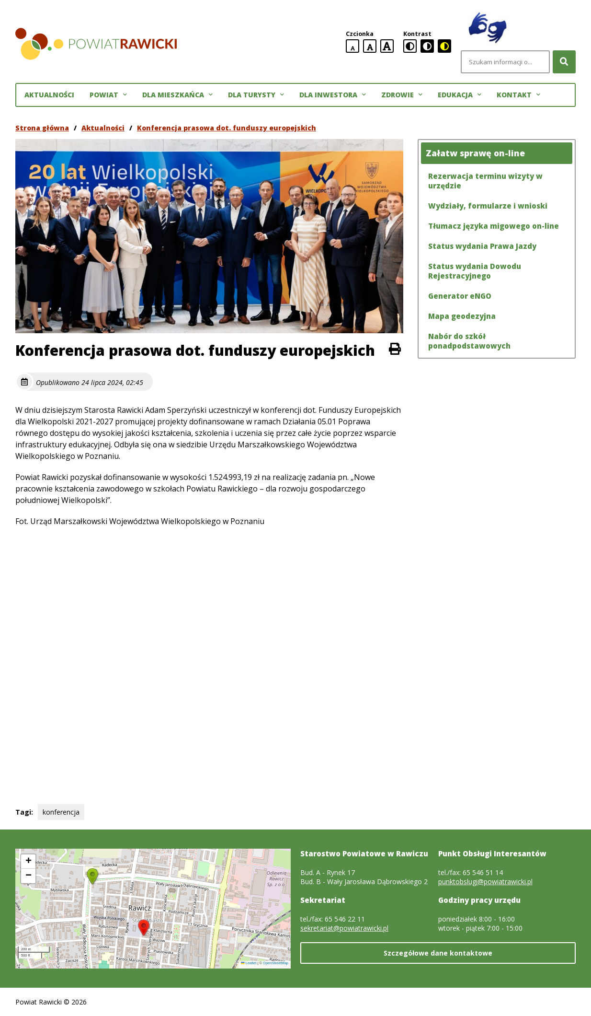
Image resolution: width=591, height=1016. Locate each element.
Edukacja (459, 95)
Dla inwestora (332, 95)
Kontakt (518, 95)
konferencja (61, 812)
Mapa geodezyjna (462, 316)
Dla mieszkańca (177, 95)
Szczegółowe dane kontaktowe (438, 953)
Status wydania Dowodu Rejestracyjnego (474, 270)
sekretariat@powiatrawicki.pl (344, 928)
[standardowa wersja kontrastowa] (410, 46)
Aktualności (49, 94)
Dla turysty (256, 95)
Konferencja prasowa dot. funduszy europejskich (226, 127)
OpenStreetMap (275, 963)
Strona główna (42, 127)
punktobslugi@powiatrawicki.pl (485, 881)
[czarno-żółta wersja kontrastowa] (444, 46)
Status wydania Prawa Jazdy (482, 246)
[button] (143, 927)
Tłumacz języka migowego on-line (493, 226)
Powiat (108, 95)
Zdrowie (401, 95)
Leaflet (248, 963)
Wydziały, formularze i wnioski (487, 205)
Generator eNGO (459, 296)
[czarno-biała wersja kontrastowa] (427, 46)
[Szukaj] (564, 61)
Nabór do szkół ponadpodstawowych (469, 340)
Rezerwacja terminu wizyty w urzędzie (485, 180)
